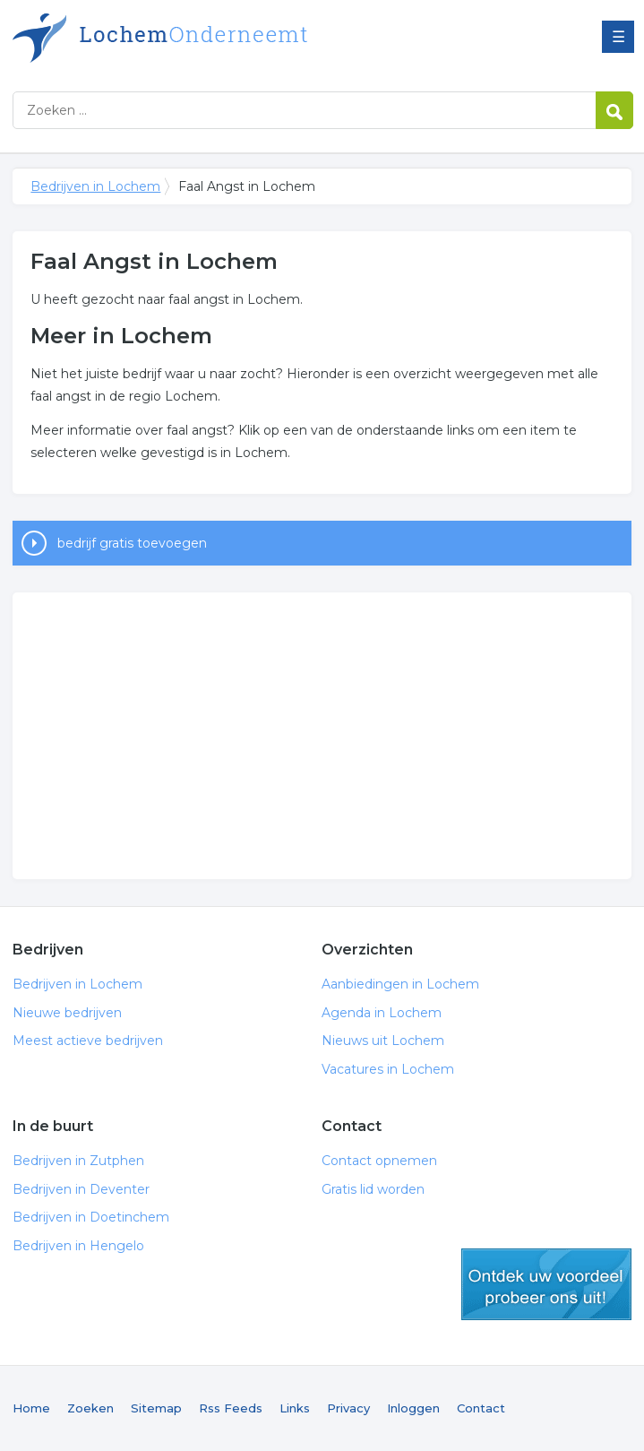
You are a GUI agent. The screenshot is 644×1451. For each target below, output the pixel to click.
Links (294, 1408)
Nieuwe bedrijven (67, 1013)
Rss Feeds (230, 1408)
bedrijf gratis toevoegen (132, 543)
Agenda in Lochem (382, 1013)
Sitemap (156, 1408)
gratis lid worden (546, 1284)
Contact (481, 1408)
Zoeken (90, 1408)
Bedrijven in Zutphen (78, 1161)
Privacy (348, 1408)
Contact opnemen (379, 1161)
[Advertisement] (321, 735)
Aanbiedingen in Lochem (400, 984)
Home (31, 1408)
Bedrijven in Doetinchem (91, 1217)
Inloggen (413, 1408)
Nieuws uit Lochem (383, 1040)
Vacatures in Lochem (388, 1069)
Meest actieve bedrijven (88, 1040)
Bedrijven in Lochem (236, 38)
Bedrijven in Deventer (81, 1189)
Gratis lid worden (373, 1189)
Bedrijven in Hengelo (78, 1246)
